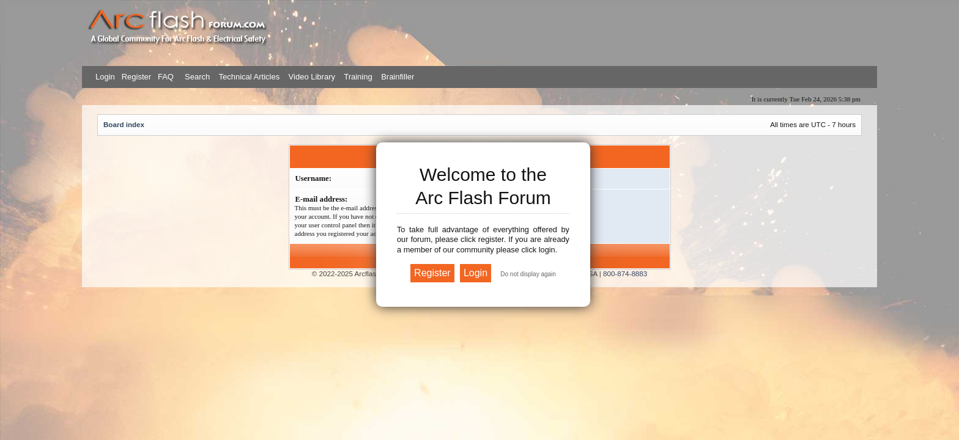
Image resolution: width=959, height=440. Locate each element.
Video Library (312, 76)
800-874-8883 (625, 273)
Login (105, 76)
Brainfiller (397, 76)
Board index (123, 124)
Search (196, 76)
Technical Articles (249, 76)
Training (358, 76)
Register (135, 76)
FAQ (164, 76)
